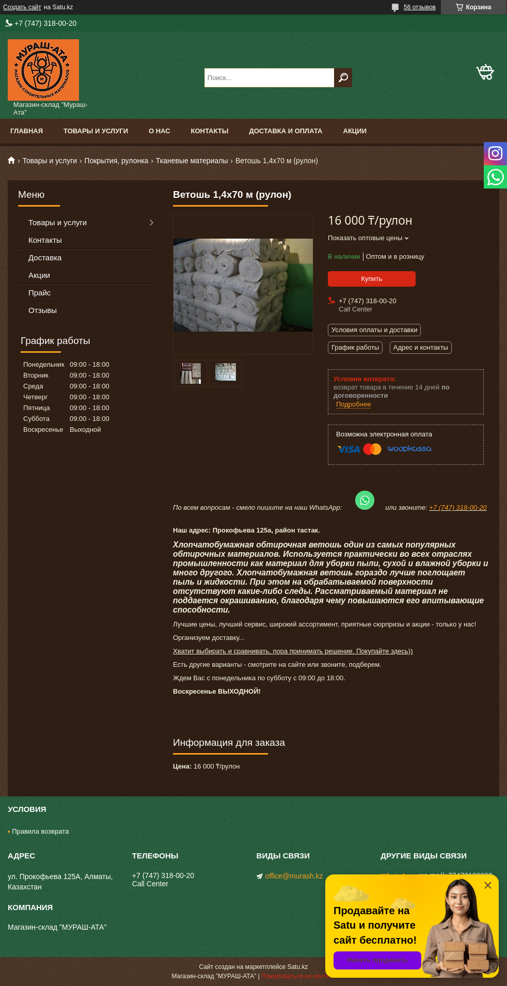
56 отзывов (420, 7)
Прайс (39, 292)
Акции (355, 131)
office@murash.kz (294, 876)
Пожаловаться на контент (298, 976)
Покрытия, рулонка (117, 160)
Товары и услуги (96, 131)
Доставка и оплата (285, 131)
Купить (371, 279)
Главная (26, 131)
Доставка (44, 257)
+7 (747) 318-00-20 (458, 507)
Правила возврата (40, 831)
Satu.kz (297, 967)
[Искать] (343, 77)
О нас (159, 131)
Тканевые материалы (192, 160)
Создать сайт (22, 7)
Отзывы (42, 310)
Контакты (210, 131)
